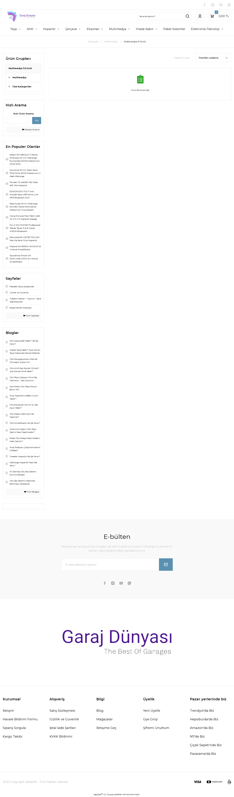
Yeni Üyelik (151, 711)
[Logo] (19, 16)
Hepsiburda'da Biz (204, 719)
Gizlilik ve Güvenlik (64, 719)
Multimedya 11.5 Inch (135, 41)
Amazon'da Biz (201, 728)
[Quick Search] (17, 120)
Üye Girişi (150, 719)
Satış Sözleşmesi (62, 711)
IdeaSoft (98, 794)
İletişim (8, 711)
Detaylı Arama (30, 129)
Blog (99, 711)
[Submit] (166, 564)
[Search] (164, 16)
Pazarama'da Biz (203, 754)
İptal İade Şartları (63, 728)
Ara (37, 120)
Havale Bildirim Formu (20, 719)
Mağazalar (104, 719)
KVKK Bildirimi (61, 736)
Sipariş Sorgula (14, 728)
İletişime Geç (106, 728)
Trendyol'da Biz (202, 711)
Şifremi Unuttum (156, 728)
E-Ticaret (108, 794)
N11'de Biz (197, 736)
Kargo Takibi (12, 736)
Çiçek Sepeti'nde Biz (206, 745)
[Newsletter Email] (117, 564)
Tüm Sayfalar (31, 315)
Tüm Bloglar (31, 491)
